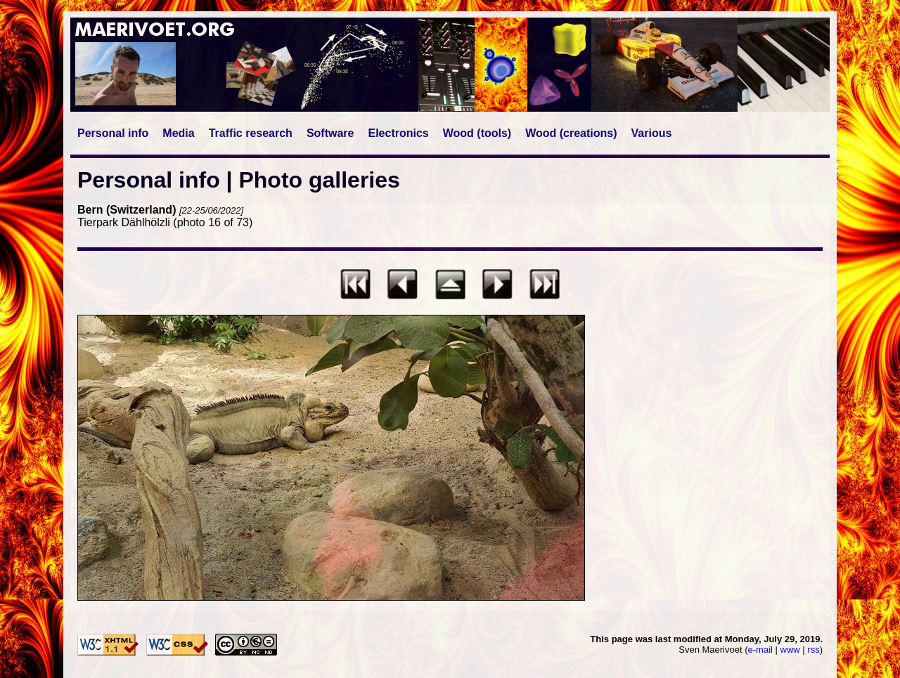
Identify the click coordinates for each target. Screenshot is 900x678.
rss (813, 649)
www (790, 649)
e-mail (760, 649)
